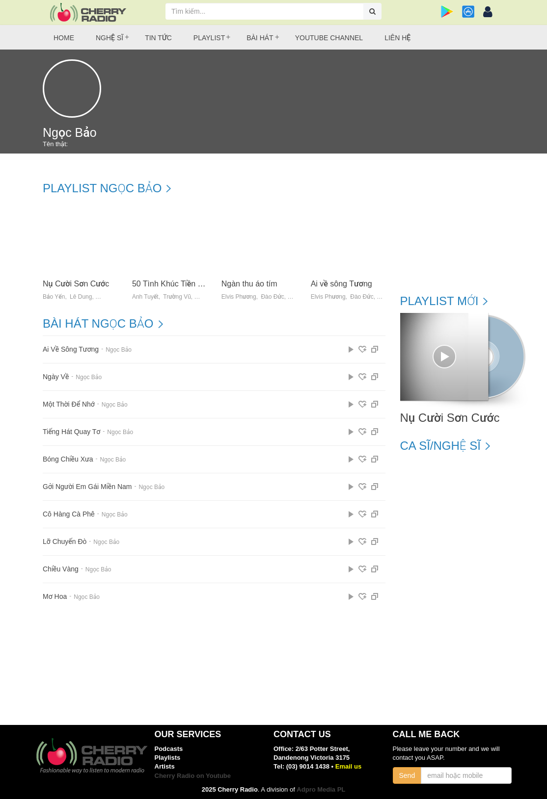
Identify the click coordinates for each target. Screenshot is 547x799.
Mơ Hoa (55, 596)
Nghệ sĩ (109, 38)
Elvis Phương (238, 297)
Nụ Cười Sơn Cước (76, 284)
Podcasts (169, 748)
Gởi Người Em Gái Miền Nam (87, 486)
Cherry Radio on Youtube (193, 775)
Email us (348, 766)
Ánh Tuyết (145, 297)
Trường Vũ (177, 297)
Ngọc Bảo (119, 349)
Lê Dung (81, 297)
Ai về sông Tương (341, 284)
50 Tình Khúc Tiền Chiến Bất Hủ (188, 284)
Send (407, 775)
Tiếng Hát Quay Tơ (71, 432)
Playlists (168, 757)
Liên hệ (397, 38)
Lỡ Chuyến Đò (64, 541)
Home (64, 38)
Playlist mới (439, 301)
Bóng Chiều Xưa (68, 459)
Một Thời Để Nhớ (69, 404)
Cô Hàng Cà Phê (69, 514)
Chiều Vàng (61, 569)
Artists (165, 766)
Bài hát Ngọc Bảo (98, 323)
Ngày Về (56, 377)
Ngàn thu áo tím (249, 284)
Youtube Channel (329, 38)
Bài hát (259, 38)
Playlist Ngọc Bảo (102, 188)
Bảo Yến (54, 297)
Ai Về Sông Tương (71, 349)
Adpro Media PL (321, 789)
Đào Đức (272, 297)
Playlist (209, 38)
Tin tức (158, 38)
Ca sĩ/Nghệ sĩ (440, 445)
